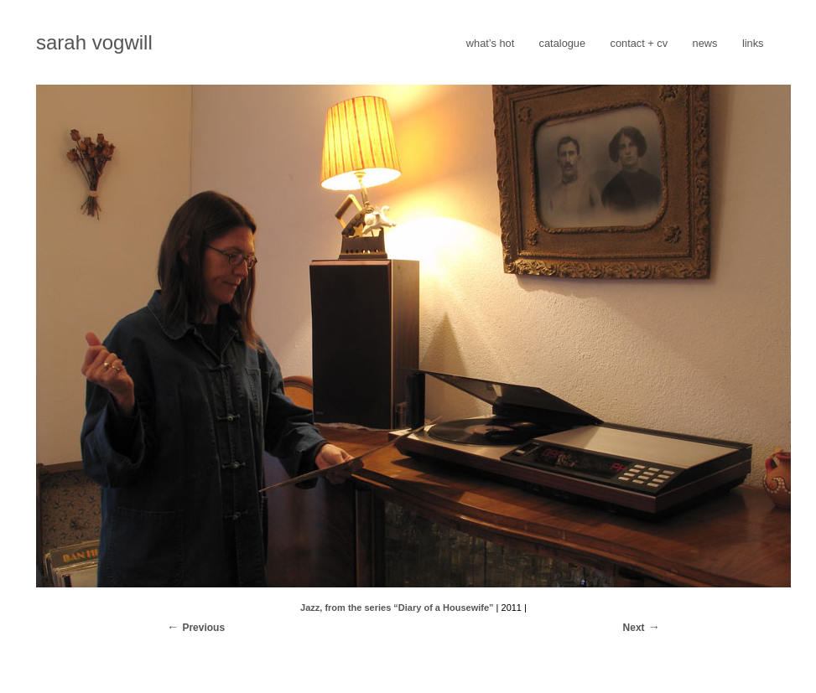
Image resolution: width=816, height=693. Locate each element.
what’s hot (490, 43)
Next (634, 628)
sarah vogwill (94, 42)
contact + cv (639, 43)
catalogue (562, 43)
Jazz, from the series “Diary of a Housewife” (396, 607)
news (705, 43)
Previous (203, 628)
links (753, 43)
